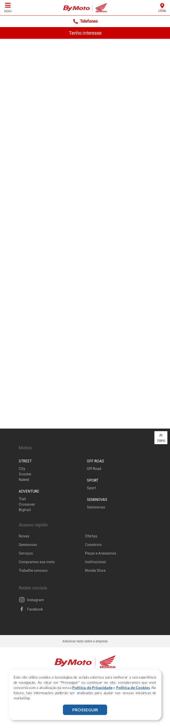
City (22, 469)
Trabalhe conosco (33, 570)
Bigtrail (25, 510)
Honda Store (95, 570)
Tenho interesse (85, 33)
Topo (161, 437)
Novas (24, 536)
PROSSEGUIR (85, 709)
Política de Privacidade (92, 687)
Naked (24, 480)
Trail (22, 499)
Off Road (94, 469)
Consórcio (93, 545)
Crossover (27, 504)
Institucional (95, 562)
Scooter (25, 474)
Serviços (26, 553)
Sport (91, 488)
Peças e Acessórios (100, 553)
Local (162, 7)
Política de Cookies (133, 687)
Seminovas (96, 507)
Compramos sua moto (37, 562)
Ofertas (91, 536)
